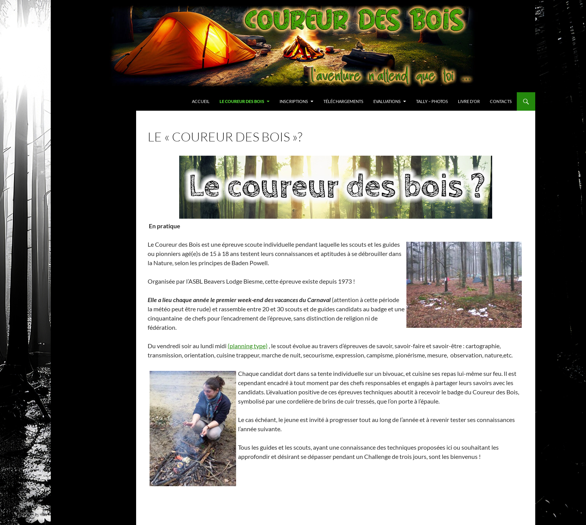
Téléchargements (343, 101)
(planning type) (248, 345)
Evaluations (387, 101)
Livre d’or (469, 101)
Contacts (501, 101)
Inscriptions (294, 101)
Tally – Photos (432, 101)
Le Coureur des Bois (242, 101)
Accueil (201, 101)
